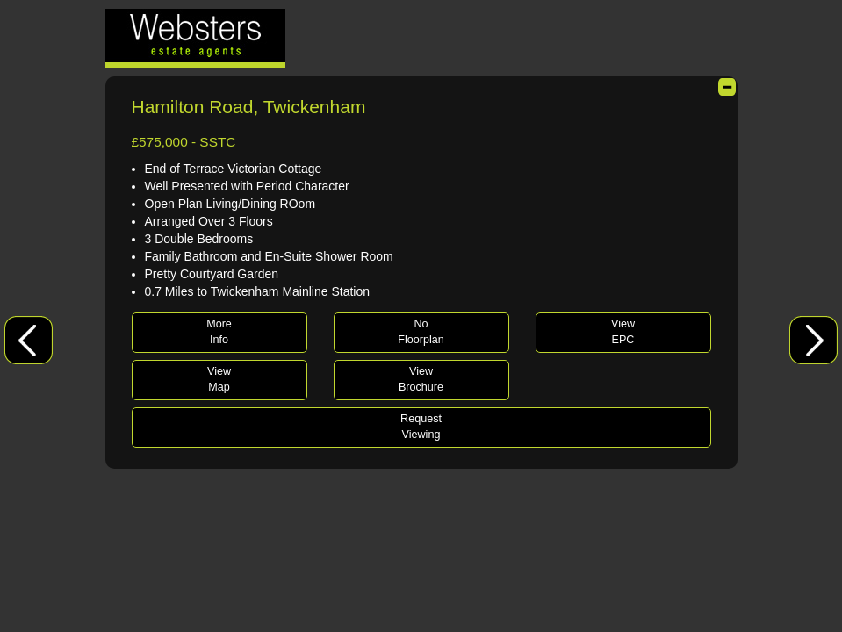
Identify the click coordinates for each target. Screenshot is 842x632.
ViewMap (219, 379)
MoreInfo (219, 332)
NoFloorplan (421, 332)
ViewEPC (623, 332)
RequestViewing (421, 427)
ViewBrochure (421, 379)
